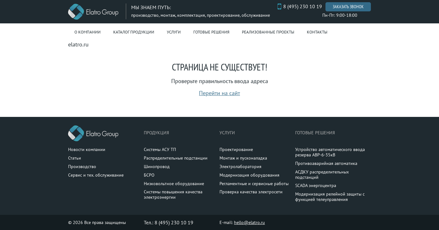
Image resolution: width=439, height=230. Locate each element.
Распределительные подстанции (176, 158)
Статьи (74, 158)
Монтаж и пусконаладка (243, 158)
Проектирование (236, 149)
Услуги (174, 32)
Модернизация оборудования (249, 175)
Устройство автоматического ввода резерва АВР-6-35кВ (330, 152)
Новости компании (86, 149)
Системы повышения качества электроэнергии (173, 194)
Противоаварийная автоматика (326, 163)
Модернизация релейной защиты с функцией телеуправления (330, 196)
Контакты (317, 32)
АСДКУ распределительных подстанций (322, 174)
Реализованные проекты (268, 32)
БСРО (149, 175)
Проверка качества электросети (251, 192)
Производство (82, 166)
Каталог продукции (133, 32)
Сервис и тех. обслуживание (96, 175)
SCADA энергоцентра (315, 185)
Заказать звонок (348, 6)
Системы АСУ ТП (160, 149)
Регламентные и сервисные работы (254, 183)
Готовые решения (211, 32)
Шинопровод (157, 166)
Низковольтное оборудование (174, 183)
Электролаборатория (240, 166)
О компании (87, 32)
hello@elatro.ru (249, 222)
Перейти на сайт (219, 93)
